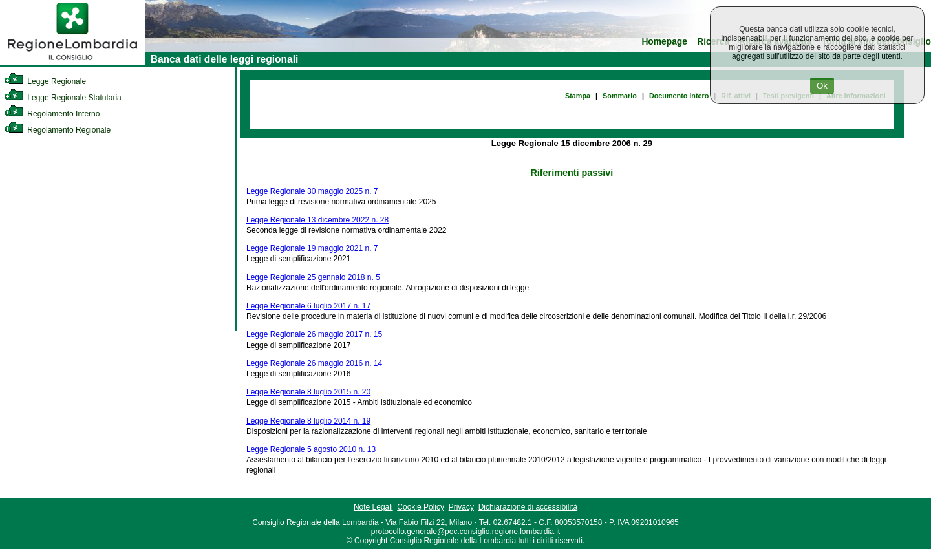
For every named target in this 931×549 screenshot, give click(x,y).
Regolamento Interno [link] (52, 113)
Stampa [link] (577, 96)
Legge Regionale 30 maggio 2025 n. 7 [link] (312, 191)
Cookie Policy (420, 506)
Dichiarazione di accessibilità (527, 506)
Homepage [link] (664, 42)
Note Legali (373, 506)
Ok (822, 86)
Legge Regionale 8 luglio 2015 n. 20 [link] (308, 391)
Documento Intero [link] (679, 96)
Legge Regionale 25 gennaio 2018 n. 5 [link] (313, 277)
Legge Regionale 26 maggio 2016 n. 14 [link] (314, 363)
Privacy (461, 506)
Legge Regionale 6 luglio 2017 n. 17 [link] (308, 305)
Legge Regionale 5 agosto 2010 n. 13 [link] (311, 449)
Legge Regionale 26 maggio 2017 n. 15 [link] (314, 334)
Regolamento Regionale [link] (57, 130)
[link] (72, 62)
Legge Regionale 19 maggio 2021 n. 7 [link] (312, 248)
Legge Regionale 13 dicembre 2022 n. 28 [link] (317, 219)
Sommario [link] (620, 96)
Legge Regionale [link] (45, 81)
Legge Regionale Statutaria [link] (63, 97)
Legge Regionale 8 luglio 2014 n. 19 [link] (308, 420)
